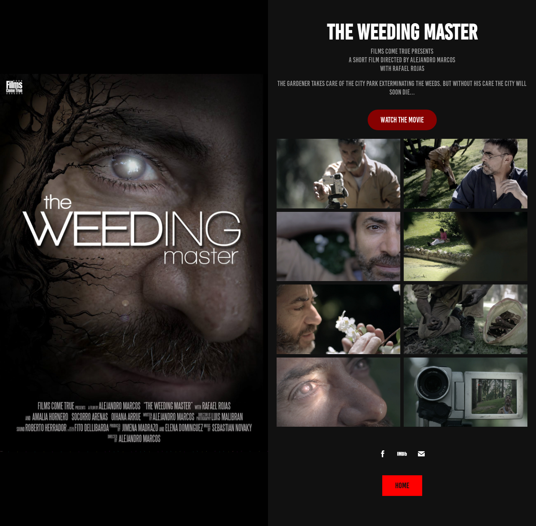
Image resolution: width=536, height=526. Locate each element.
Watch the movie (402, 120)
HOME (402, 485)
